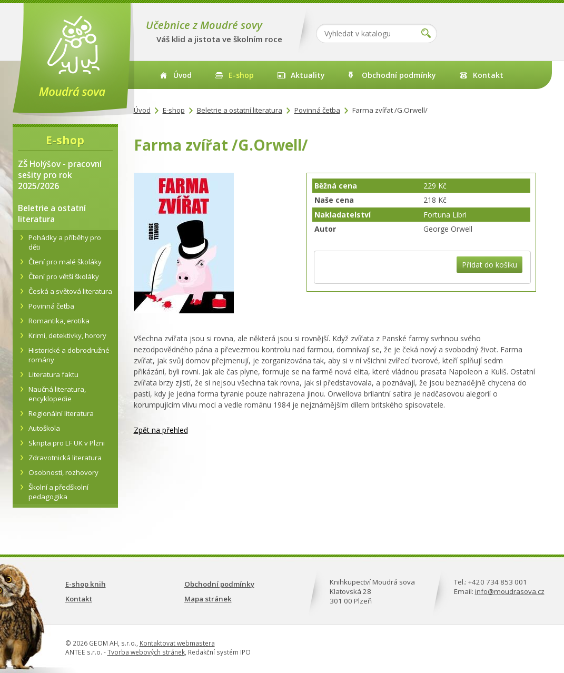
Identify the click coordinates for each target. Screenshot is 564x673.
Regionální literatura (61, 413)
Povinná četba (317, 110)
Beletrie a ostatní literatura (239, 110)
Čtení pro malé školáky (65, 261)
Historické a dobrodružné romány (69, 354)
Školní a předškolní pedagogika (58, 491)
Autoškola (44, 428)
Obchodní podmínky (399, 75)
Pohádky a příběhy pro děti (64, 242)
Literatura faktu (53, 374)
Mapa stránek (208, 598)
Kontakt (488, 75)
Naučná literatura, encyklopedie (57, 393)
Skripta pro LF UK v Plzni (66, 443)
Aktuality (308, 75)
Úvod (182, 75)
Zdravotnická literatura (65, 457)
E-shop (241, 75)
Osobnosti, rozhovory (63, 472)
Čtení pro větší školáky (63, 276)
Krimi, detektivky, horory (67, 335)
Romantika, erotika (59, 320)
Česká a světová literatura (70, 291)
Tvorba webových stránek (146, 652)
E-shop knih (85, 584)
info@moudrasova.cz (510, 591)
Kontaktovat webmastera (177, 643)
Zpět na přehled (161, 430)
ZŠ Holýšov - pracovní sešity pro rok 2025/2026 (60, 175)
